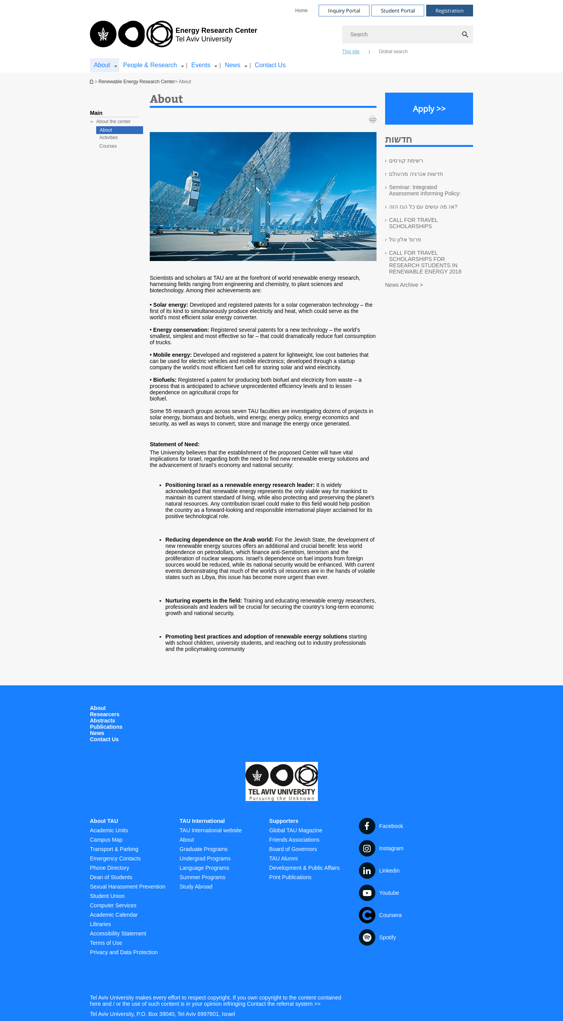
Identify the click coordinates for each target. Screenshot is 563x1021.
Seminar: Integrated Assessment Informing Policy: (425, 190)
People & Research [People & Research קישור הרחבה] (150, 65)
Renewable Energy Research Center (137, 81)
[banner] (281, 36)
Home (301, 10)
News (97, 733)
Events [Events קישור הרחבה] (200, 65)
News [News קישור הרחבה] (232, 65)
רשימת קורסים (406, 160)
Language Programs (204, 868)
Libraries (100, 924)
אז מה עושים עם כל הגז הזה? (423, 207)
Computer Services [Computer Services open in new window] (113, 905)
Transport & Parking (114, 849)
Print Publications (290, 877)
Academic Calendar (114, 915)
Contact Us (270, 65)
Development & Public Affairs (304, 868)
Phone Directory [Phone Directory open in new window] (109, 868)
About (106, 130)
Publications (106, 727)
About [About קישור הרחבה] (102, 65)
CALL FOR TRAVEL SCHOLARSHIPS (413, 223)
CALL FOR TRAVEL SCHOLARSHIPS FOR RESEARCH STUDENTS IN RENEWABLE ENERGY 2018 (425, 262)
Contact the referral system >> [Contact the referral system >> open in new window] (284, 1004)
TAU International (202, 821)
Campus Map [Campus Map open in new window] (106, 840)
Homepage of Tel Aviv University (92, 81)
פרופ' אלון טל (405, 239)
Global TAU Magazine (296, 830)
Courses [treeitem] (108, 146)
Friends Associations (294, 840)
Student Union (107, 896)
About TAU (104, 821)
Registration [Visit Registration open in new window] (450, 10)
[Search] (407, 34)
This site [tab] (351, 51)
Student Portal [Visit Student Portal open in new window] (398, 10)
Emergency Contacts (115, 858)
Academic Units (109, 830)
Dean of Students (111, 877)
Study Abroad (195, 886)
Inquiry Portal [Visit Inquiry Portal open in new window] (344, 10)
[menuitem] (301, 10)
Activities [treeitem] (108, 137)
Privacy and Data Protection (124, 952)
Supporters (284, 821)
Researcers (105, 714)
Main (96, 113)
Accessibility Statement (118, 933)
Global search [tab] (393, 51)
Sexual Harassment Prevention (127, 886)
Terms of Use (106, 943)
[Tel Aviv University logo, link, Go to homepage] (173, 37)
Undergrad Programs (205, 858)
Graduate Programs (203, 849)
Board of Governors (293, 849)
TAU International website (210, 830)
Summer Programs (202, 877)
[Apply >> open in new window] (429, 109)
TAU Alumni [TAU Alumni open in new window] (283, 858)
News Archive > (404, 285)
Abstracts (102, 720)
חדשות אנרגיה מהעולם (416, 174)
